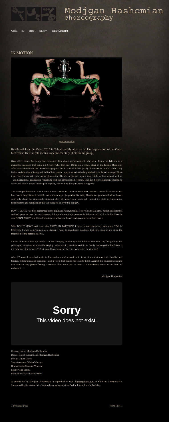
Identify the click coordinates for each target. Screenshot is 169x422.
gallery (43, 30)
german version (66, 141)
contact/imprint (60, 30)
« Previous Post (19, 405)
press (31, 30)
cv (23, 30)
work (14, 30)
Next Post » (116, 405)
